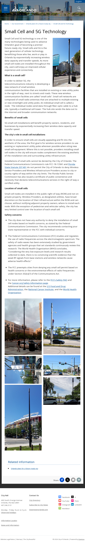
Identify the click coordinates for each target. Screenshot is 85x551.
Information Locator (9, 520)
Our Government (17, 24)
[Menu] (6, 9)
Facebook (66, 497)
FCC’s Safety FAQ (58, 280)
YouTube (65, 500)
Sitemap (19, 539)
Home (7, 24)
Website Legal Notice (8, 539)
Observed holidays (8, 512)
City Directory (34, 500)
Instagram (66, 504)
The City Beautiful (29, 539)
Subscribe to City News (38, 505)
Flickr (77, 500)
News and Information (10, 525)
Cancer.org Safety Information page (30, 283)
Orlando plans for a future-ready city (38, 24)
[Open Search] (79, 9)
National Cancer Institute (41, 289)
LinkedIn (78, 504)
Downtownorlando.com (38, 509)
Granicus (81, 539)
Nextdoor (66, 508)
